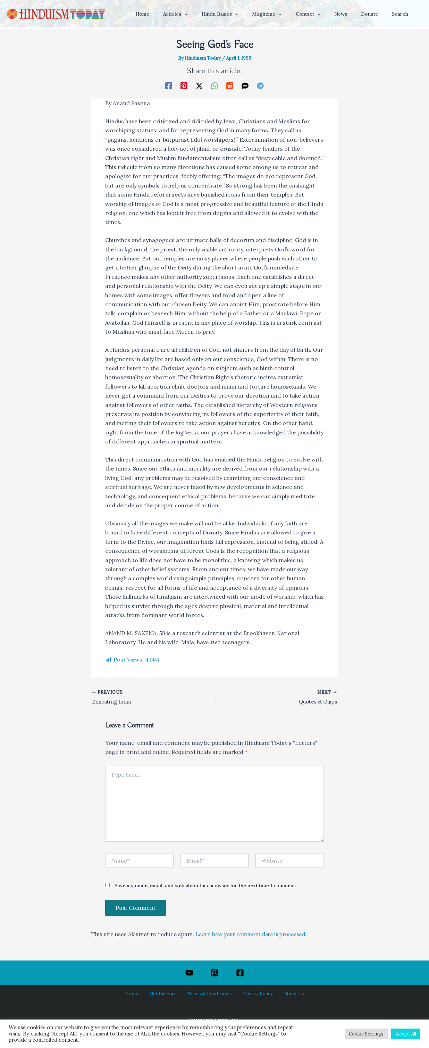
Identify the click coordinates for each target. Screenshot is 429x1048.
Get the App (166, 994)
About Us (285, 994)
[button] (211, 14)
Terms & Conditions (209, 994)
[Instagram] (215, 973)
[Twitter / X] (199, 85)
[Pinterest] (183, 85)
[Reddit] (229, 85)
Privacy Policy (253, 994)
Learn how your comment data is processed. (255, 935)
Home (140, 994)
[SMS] (245, 85)
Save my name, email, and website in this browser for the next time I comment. (205, 887)
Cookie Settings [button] (366, 1034)
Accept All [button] (405, 1034)
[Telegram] (260, 85)
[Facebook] (168, 85)
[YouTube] (189, 973)
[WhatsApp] (214, 85)
